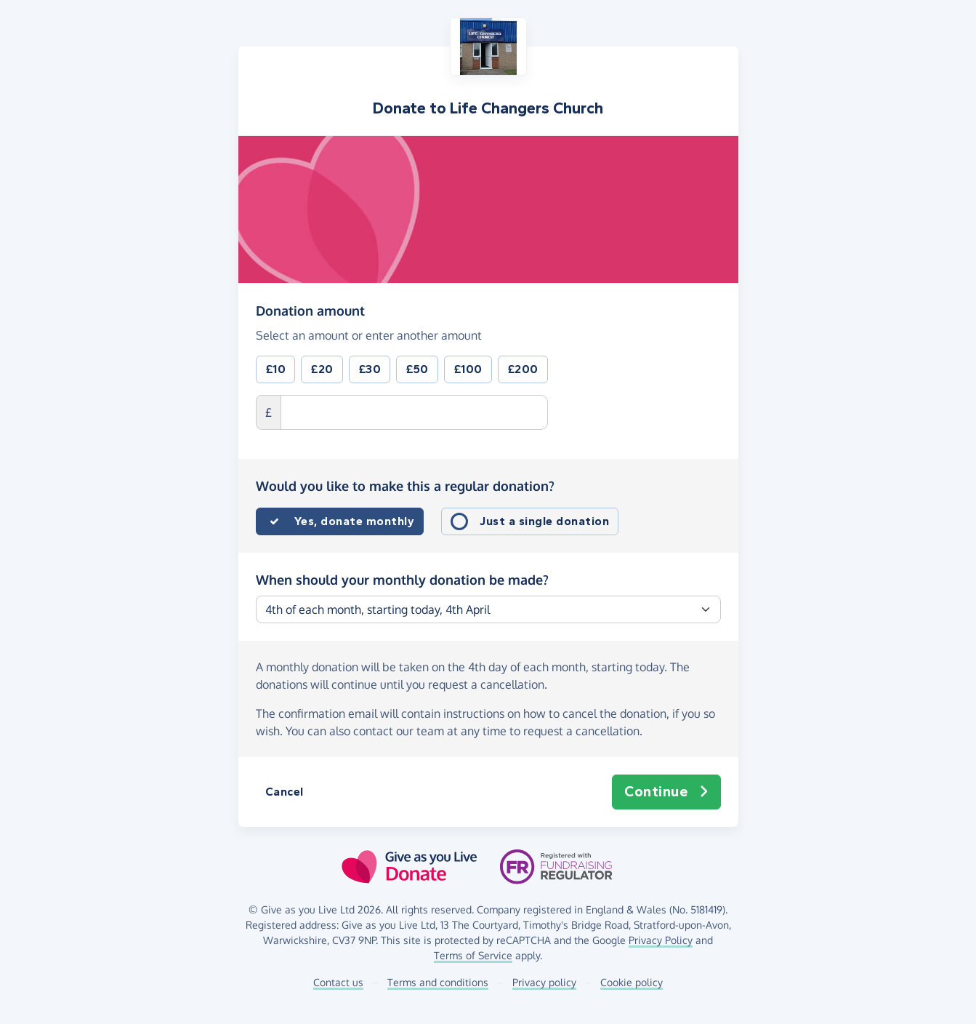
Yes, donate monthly (354, 521)
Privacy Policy (661, 940)
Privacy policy (544, 982)
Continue (666, 792)
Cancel (284, 792)
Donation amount (310, 310)
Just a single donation (544, 521)
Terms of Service (473, 955)
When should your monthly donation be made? (402, 580)
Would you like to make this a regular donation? (405, 486)
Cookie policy (631, 982)
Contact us (338, 982)
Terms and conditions (437, 982)
